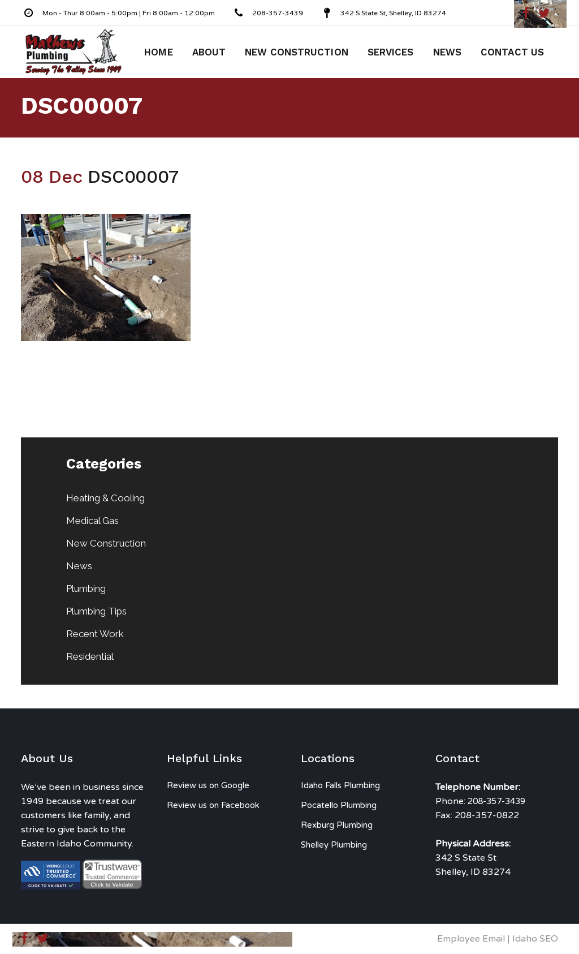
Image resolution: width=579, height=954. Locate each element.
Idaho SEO (535, 938)
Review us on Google (208, 785)
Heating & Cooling (105, 498)
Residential (90, 656)
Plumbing (86, 588)
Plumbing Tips (96, 611)
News (79, 565)
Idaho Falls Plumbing (340, 785)
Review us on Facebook (213, 805)
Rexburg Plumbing (337, 825)
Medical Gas (92, 520)
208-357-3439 (496, 801)
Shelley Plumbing (334, 845)
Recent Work (95, 633)
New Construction (106, 543)
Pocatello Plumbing (339, 805)
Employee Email (471, 938)
